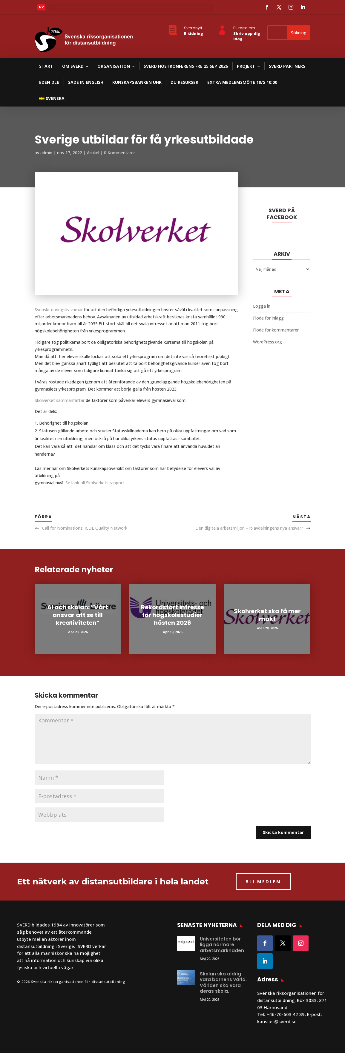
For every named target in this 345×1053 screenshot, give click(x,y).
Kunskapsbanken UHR (137, 82)
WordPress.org (267, 342)
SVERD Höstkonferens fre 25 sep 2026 (186, 66)
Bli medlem (244, 28)
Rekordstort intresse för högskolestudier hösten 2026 (172, 615)
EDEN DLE (49, 82)
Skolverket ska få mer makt (267, 615)
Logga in (261, 306)
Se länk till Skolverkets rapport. (95, 482)
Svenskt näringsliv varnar (59, 309)
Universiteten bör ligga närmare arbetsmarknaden (222, 945)
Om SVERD (73, 66)
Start (46, 66)
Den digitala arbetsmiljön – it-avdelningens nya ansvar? (249, 528)
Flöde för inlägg (268, 318)
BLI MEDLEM (263, 881)
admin (46, 152)
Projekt (246, 66)
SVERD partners (287, 66)
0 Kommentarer (119, 152)
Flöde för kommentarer (276, 330)
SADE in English (85, 82)
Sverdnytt (193, 28)
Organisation (113, 66)
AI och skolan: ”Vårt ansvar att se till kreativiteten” (77, 615)
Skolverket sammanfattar (60, 400)
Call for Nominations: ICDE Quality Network (84, 528)
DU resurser (184, 82)
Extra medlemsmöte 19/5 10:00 (242, 82)
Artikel (93, 152)
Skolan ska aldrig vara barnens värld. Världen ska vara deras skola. (223, 983)
